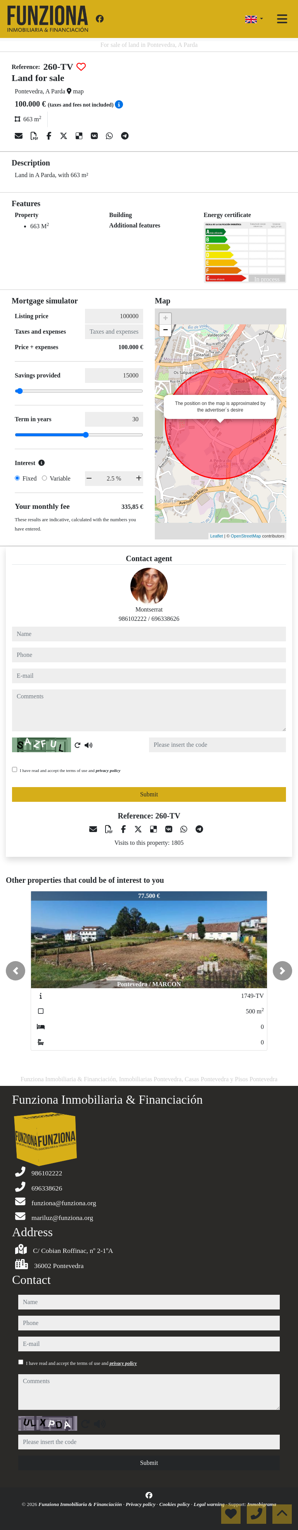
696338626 (165, 618)
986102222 (133, 618)
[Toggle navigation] (282, 19)
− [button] (165, 330)
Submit (149, 794)
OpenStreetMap (246, 536)
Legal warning (210, 1504)
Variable (60, 478)
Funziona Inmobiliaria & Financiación (80, 1504)
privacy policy (108, 770)
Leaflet (216, 536)
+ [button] (165, 319)
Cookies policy (175, 1504)
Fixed (29, 478)
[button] (15, 970)
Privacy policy (141, 1504)
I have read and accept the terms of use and (70, 770)
